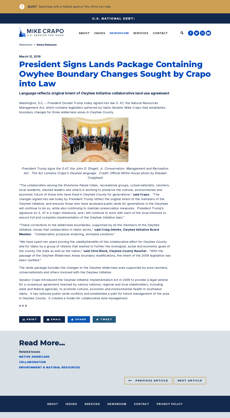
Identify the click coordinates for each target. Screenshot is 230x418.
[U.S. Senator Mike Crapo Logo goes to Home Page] (42, 32)
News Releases (47, 44)
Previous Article (152, 380)
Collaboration (32, 362)
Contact (160, 33)
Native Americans (34, 356)
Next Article (190, 380)
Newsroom (119, 33)
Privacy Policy (170, 404)
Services (140, 33)
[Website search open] (182, 33)
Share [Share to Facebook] (78, 319)
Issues (99, 33)
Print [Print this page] (30, 319)
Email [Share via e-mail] (54, 319)
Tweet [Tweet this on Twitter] (104, 319)
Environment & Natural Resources (49, 367)
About (84, 33)
